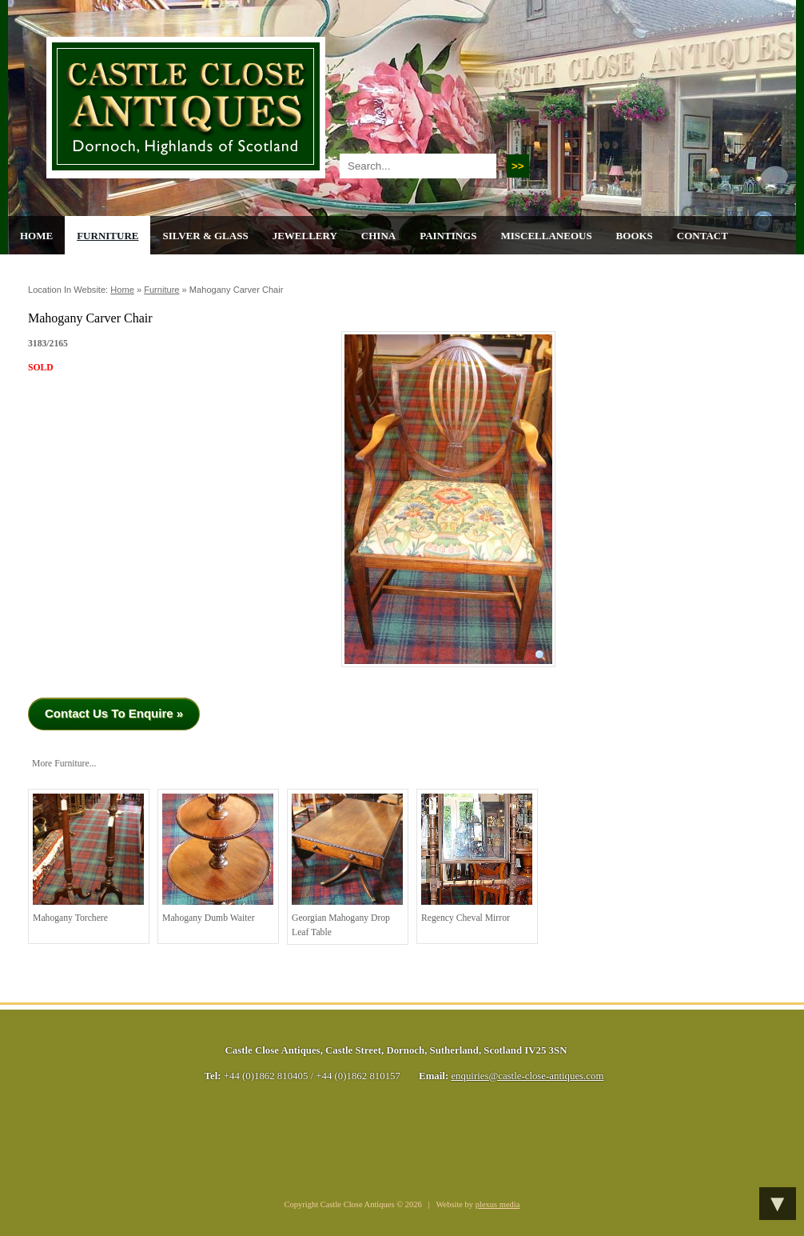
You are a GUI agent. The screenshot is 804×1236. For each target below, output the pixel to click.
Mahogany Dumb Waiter (217, 858)
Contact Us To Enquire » (114, 713)
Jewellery (305, 236)
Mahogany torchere (88, 858)
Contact (702, 236)
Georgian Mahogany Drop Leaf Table (347, 866)
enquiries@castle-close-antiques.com (527, 1076)
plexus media (498, 1204)
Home (36, 236)
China (378, 236)
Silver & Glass (205, 236)
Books (634, 236)
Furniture (107, 236)
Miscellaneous (545, 236)
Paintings (448, 236)
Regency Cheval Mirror (476, 858)
